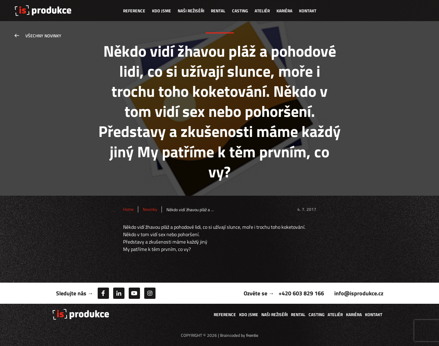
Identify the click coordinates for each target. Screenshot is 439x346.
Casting (240, 10)
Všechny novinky (43, 35)
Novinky (150, 209)
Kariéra (284, 10)
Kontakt (307, 10)
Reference (134, 10)
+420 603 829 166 (301, 293)
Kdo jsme (161, 10)
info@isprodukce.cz (358, 293)
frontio (252, 335)
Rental (218, 10)
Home (128, 209)
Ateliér (262, 10)
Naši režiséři (191, 10)
